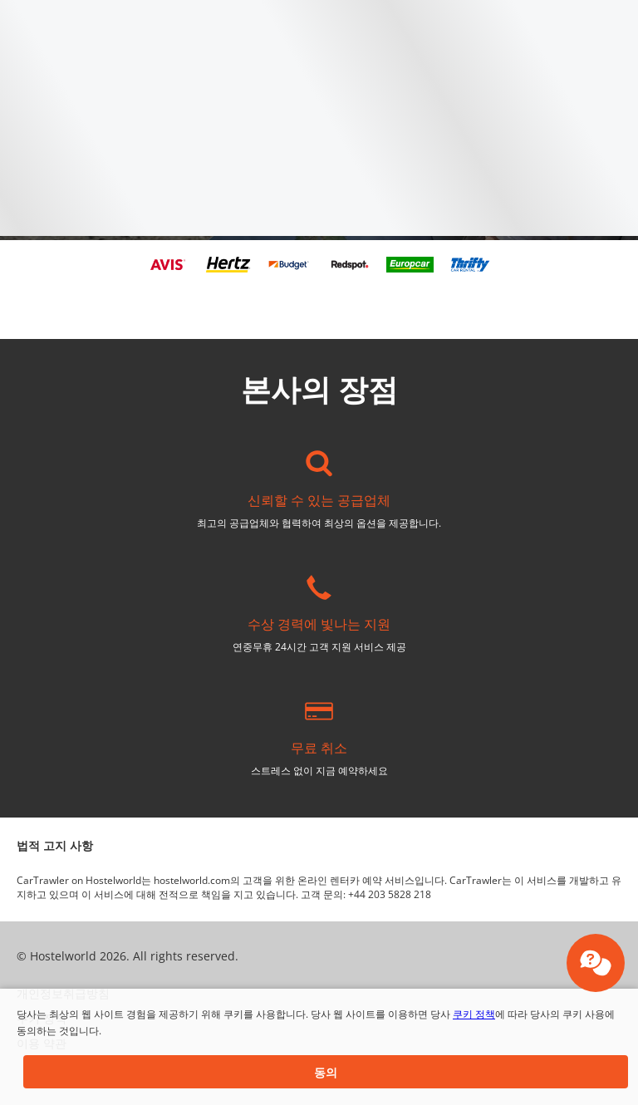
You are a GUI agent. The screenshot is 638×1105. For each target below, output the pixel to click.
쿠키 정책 (474, 1014)
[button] (325, 1071)
